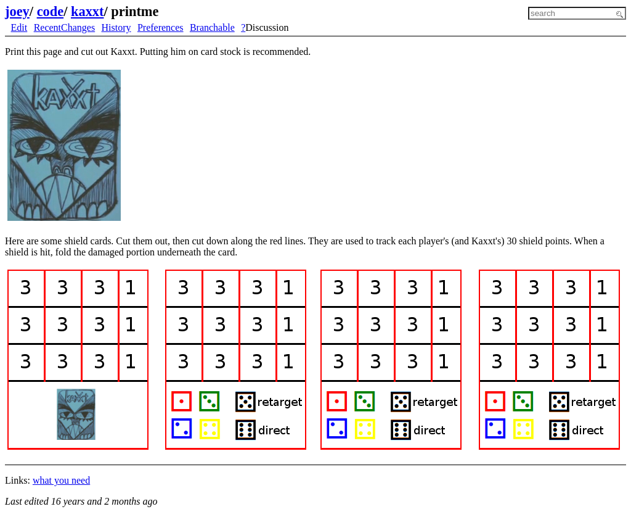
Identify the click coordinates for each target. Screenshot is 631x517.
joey (17, 11)
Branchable (212, 27)
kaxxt (87, 11)
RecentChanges (65, 27)
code (50, 11)
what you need (61, 480)
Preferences (160, 27)
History (116, 27)
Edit (19, 27)
